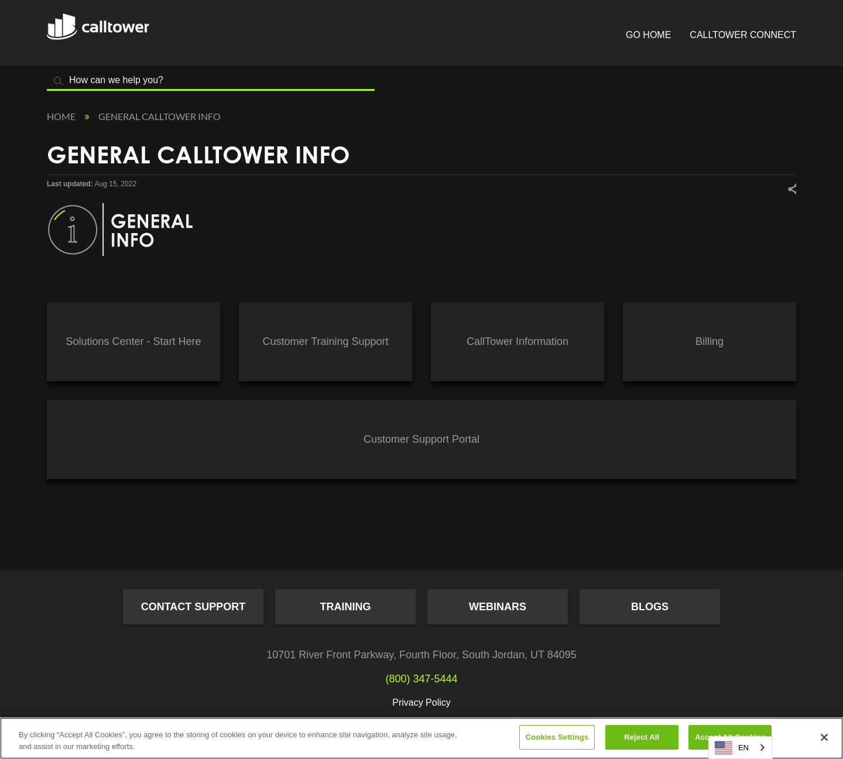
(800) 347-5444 (421, 679)
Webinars (497, 607)
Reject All (641, 737)
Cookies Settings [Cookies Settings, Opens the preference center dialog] (557, 737)
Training (345, 607)
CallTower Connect (743, 35)
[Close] (824, 737)
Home (62, 116)
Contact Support (193, 607)
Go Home (648, 35)
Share (791, 188)
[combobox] (740, 747)
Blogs (650, 607)
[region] (421, 738)
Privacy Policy (421, 702)
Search (58, 81)
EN (732, 748)
